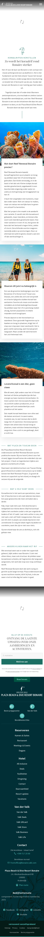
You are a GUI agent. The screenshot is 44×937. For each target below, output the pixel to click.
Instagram (23, 910)
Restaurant (22, 740)
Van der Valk (32, 708)
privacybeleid (36, 669)
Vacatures (22, 798)
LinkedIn (35, 910)
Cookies (22, 928)
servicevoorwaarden (13, 671)
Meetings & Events (22, 745)
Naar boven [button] (22, 679)
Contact (22, 783)
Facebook (9, 910)
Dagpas (22, 750)
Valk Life (22, 837)
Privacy (14, 928)
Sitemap (7, 928)
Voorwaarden (14, 932)
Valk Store (22, 827)
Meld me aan (22, 661)
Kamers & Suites (22, 735)
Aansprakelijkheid (33, 928)
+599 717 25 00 (22, 853)
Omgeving (22, 778)
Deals (22, 768)
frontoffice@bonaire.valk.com (22, 862)
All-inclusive (22, 763)
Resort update (22, 793)
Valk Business (22, 832)
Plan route (22, 885)
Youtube (22, 914)
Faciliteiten (22, 773)
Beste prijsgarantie (11, 708)
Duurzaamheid (22, 788)
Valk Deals (22, 817)
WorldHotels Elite (22, 717)
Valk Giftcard (22, 822)
